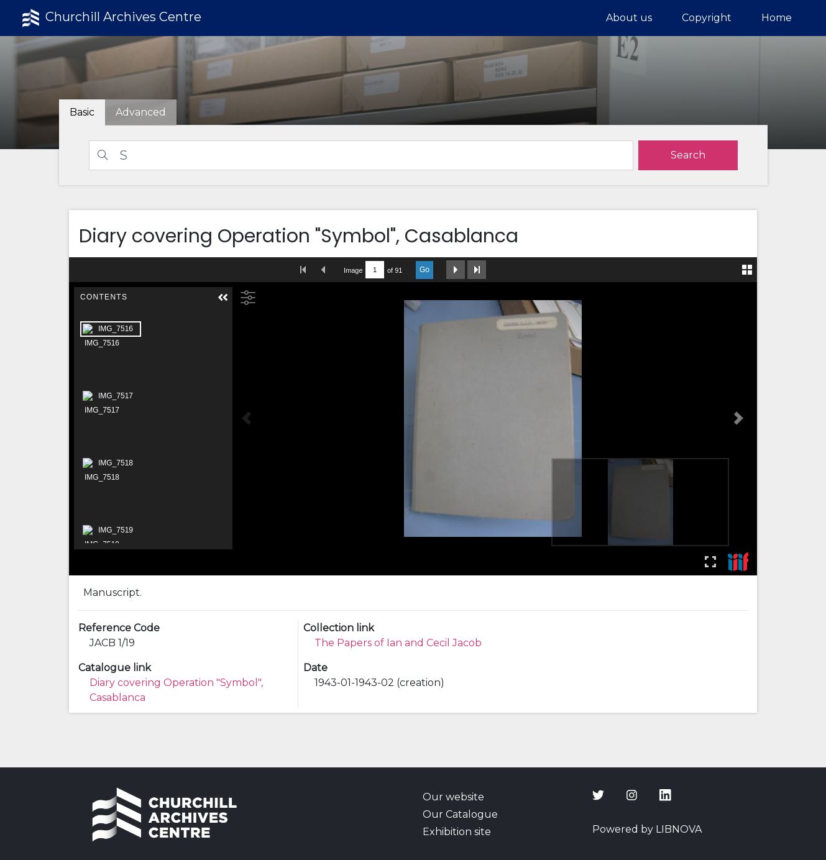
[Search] (361, 155)
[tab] (141, 112)
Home (776, 18)
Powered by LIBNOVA (647, 829)
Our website (453, 797)
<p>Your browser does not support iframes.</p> (413, 416)
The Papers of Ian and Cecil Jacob (398, 643)
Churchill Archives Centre (110, 18)
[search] (688, 155)
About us (629, 18)
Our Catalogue (460, 814)
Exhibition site (457, 832)
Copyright (707, 18)
